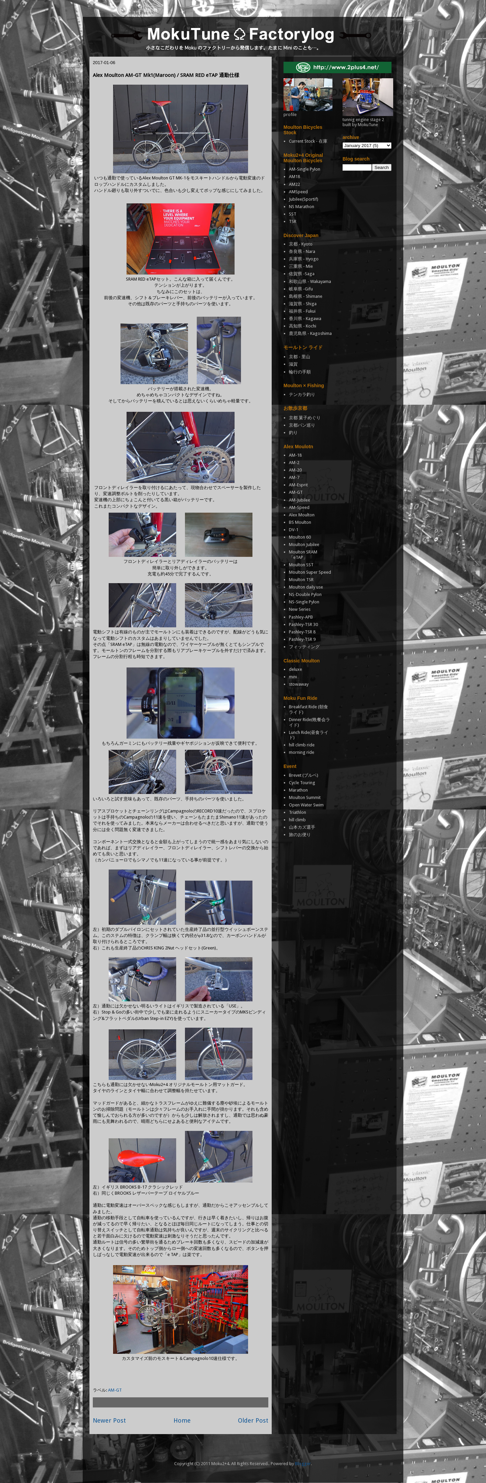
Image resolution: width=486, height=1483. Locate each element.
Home (182, 1420)
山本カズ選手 (302, 827)
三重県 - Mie (301, 266)
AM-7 (294, 477)
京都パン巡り (302, 425)
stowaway (298, 684)
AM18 (294, 176)
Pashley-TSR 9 (302, 639)
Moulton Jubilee (304, 544)
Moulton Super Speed (310, 572)
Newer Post (109, 1420)
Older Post (253, 1420)
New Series (299, 609)
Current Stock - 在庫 (308, 141)
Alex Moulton (302, 514)
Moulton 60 (300, 537)
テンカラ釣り (302, 394)
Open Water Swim (306, 804)
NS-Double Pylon (305, 594)
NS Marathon (301, 206)
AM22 (294, 184)
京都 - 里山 (299, 356)
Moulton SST (301, 564)
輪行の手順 (300, 371)
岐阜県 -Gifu (301, 288)
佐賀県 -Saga (302, 273)
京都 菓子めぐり (305, 417)
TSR (292, 221)
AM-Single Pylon (304, 169)
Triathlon (297, 812)
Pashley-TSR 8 (302, 631)
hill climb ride (302, 744)
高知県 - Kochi (302, 326)
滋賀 (293, 364)
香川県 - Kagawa (305, 318)
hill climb (297, 819)
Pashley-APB (301, 617)
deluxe (295, 669)
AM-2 (294, 462)
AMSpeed (298, 191)
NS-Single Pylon (304, 601)
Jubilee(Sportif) (303, 199)
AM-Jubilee (299, 500)
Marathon (298, 790)
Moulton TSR (301, 579)
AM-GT (115, 1390)
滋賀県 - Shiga (303, 303)
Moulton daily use (306, 587)
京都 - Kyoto (301, 244)
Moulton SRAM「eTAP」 (303, 554)
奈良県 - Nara (302, 251)
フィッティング (304, 646)
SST (292, 214)
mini (293, 676)
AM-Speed (299, 507)
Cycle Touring (302, 782)
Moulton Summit (305, 797)
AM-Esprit (298, 484)
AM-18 (295, 455)
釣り (293, 432)
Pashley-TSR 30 (303, 624)
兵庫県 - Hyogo (304, 258)
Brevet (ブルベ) (303, 775)
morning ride (301, 752)
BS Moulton (300, 522)
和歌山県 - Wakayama (310, 281)
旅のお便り (300, 834)
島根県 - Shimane (305, 296)
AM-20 (295, 470)
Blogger (303, 1463)
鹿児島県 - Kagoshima (310, 333)
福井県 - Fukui (302, 311)
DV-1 (293, 529)
